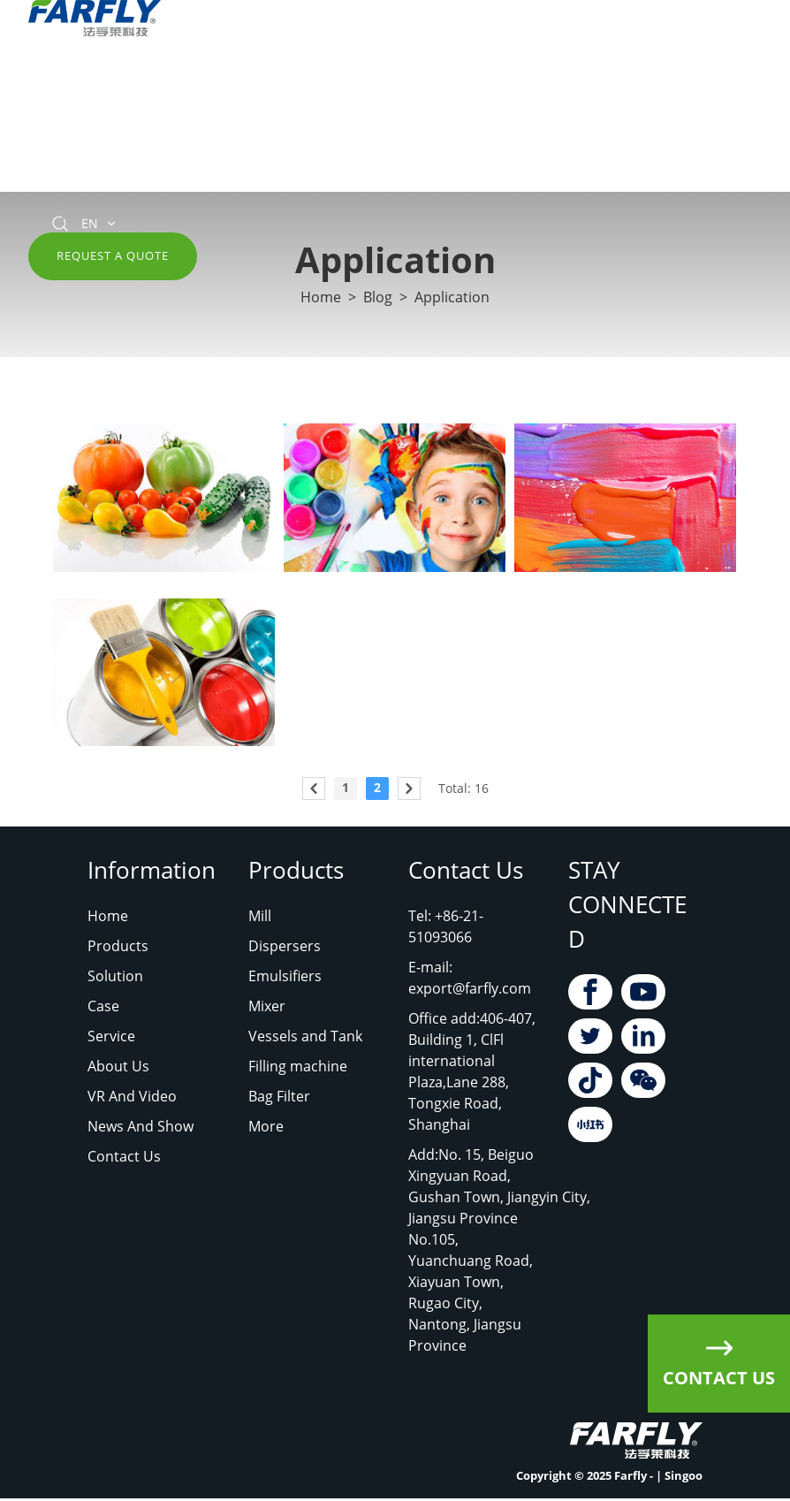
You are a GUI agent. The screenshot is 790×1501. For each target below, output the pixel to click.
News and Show (624, 80)
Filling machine (297, 1066)
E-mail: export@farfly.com (469, 977)
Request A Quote (113, 255)
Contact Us (65, 169)
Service (329, 80)
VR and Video (504, 80)
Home (48, 80)
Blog (377, 297)
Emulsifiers (285, 976)
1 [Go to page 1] (345, 787)
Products (121, 80)
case (268, 80)
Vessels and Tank (305, 1036)
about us (406, 80)
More (266, 1126)
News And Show (140, 1126)
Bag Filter (279, 1096)
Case (103, 1006)
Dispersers (284, 946)
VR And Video (132, 1096)
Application (452, 297)
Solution (202, 80)
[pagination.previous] (313, 788)
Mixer (266, 1006)
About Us (118, 1066)
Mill (259, 916)
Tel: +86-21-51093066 (445, 926)
